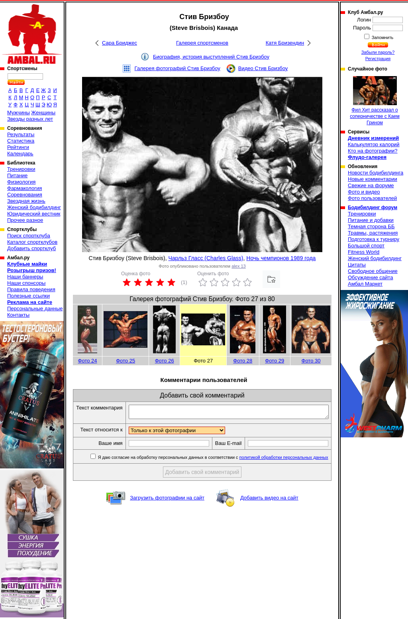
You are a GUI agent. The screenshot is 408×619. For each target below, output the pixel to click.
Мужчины (18, 113)
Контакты (18, 315)
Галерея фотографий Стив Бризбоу (177, 68)
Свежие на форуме (371, 185)
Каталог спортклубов (32, 242)
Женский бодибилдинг (34, 207)
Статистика (20, 141)
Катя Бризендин (285, 43)
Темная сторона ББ (371, 226)
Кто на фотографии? (373, 151)
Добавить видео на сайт (269, 512)
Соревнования (24, 195)
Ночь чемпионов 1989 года (281, 258)
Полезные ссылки (28, 296)
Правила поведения (31, 289)
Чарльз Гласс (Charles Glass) (205, 258)
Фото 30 (311, 361)
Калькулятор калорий (374, 144)
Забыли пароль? (378, 52)
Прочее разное (25, 220)
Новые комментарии (372, 179)
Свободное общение (373, 271)
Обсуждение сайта (370, 277)
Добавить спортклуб (31, 248)
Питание (17, 175)
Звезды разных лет (30, 119)
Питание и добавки (371, 220)
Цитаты (357, 265)
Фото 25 (125, 361)
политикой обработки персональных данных (284, 471)
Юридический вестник (33, 214)
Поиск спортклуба (28, 236)
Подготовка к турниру (373, 239)
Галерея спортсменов (202, 43)
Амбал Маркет (365, 284)
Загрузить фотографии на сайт (167, 512)
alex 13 (238, 266)
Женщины (43, 113)
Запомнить (382, 37)
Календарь (20, 154)
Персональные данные (35, 308)
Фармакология (24, 188)
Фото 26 (164, 361)
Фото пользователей (372, 198)
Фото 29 (274, 361)
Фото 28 (242, 361)
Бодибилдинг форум (372, 207)
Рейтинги (18, 147)
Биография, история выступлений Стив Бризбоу (211, 57)
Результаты (20, 134)
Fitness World (363, 252)
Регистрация (377, 58)
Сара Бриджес (119, 43)
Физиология (21, 182)
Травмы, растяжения (373, 233)
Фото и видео (364, 192)
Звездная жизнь (26, 201)
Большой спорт (366, 246)
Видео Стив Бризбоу (263, 68)
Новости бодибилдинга (375, 173)
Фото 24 (87, 361)
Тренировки (21, 169)
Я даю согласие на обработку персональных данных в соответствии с (213, 471)
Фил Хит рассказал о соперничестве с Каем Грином (375, 100)
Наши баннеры (25, 277)
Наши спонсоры (26, 283)
